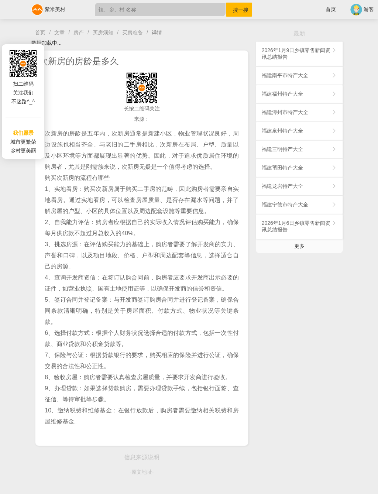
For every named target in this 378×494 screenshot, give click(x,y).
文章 (59, 32)
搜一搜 (240, 10)
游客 (362, 9)
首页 (331, 9)
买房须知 (103, 32)
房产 (78, 32)
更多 (299, 246)
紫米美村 (48, 9)
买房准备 (132, 32)
